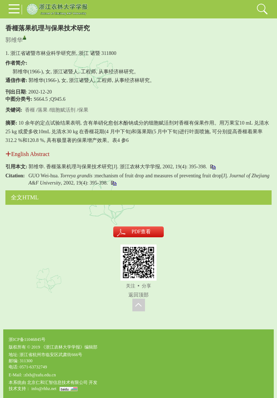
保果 (83, 110)
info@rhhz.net (43, 388)
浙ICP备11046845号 (27, 339)
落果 (43, 110)
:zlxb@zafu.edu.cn (39, 374)
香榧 (30, 110)
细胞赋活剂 (62, 110)
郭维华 (14, 40)
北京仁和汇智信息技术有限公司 (57, 382)
